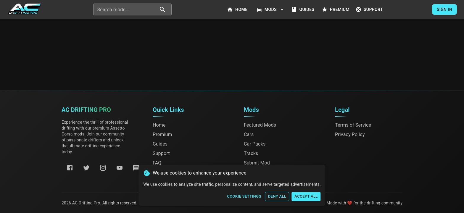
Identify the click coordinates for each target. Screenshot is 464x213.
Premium (336, 9)
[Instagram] (103, 168)
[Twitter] (86, 168)
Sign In (444, 9)
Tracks (251, 153)
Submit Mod (257, 163)
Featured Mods (260, 125)
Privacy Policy (350, 134)
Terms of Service (353, 125)
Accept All (305, 196)
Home (238, 9)
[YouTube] (119, 168)
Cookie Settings (243, 196)
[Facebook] (70, 168)
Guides (303, 9)
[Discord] (136, 168)
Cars (249, 134)
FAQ (157, 163)
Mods (270, 9)
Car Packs (254, 144)
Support (369, 9)
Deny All (277, 196)
